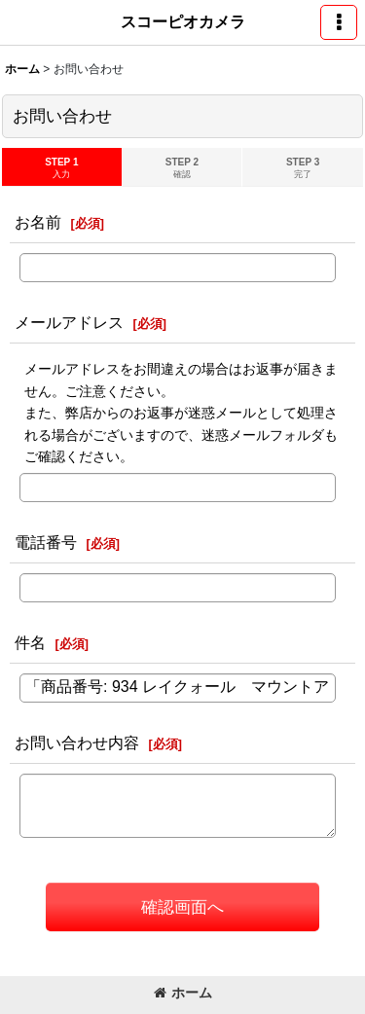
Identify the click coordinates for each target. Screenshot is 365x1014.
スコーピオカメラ (183, 21)
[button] (338, 22)
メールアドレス (69, 322)
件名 (30, 642)
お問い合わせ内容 (77, 742)
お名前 (38, 222)
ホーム (183, 992)
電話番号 (46, 542)
